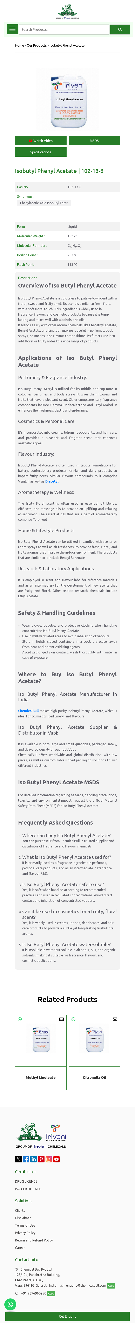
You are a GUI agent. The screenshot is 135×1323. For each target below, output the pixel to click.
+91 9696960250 (29, 1293)
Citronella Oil (94, 1077)
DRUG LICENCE (26, 1181)
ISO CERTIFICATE (28, 1189)
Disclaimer (23, 1218)
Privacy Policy (25, 1233)
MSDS (94, 141)
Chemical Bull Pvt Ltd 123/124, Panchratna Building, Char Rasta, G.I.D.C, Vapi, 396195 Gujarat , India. (37, 1277)
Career (20, 1248)
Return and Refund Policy (34, 1240)
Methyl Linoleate (41, 1077)
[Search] (120, 29)
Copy (109, 1286)
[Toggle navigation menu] (12, 29)
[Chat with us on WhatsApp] (10, 1304)
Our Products (37, 45)
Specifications (40, 152)
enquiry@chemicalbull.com (82, 1285)
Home (19, 45)
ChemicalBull (28, 711)
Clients (20, 1210)
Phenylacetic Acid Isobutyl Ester (44, 203)
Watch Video (41, 141)
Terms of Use (25, 1225)
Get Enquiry (67, 1316)
